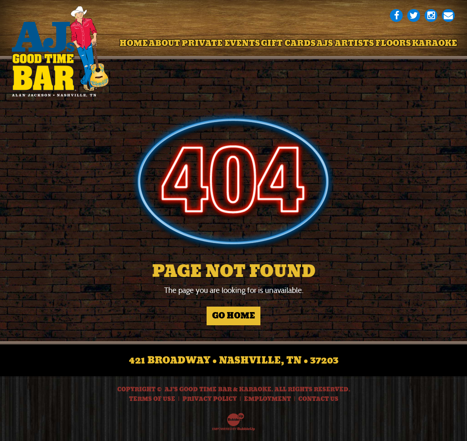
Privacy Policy (209, 399)
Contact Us (318, 399)
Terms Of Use (152, 399)
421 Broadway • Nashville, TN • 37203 (233, 360)
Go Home (233, 315)
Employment (267, 399)
